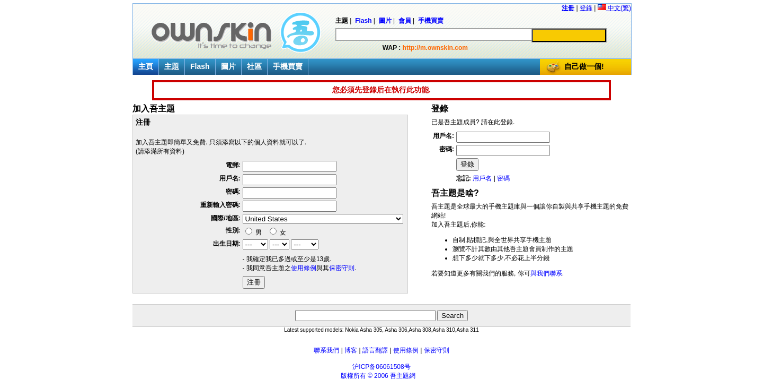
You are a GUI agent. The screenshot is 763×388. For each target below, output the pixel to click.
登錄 (586, 8)
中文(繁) (614, 8)
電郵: (233, 165)
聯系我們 (326, 350)
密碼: (233, 191)
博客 (350, 350)
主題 (171, 66)
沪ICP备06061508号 (381, 366)
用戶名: (230, 178)
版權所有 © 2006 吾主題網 (378, 376)
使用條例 (303, 268)
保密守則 (341, 268)
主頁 (145, 66)
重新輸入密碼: (220, 205)
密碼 (503, 178)
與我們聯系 (546, 273)
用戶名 (482, 178)
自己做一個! (584, 66)
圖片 (228, 66)
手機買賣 (288, 66)
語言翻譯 (375, 350)
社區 (254, 66)
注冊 (568, 8)
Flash (200, 66)
